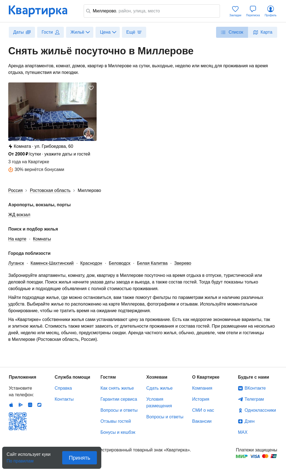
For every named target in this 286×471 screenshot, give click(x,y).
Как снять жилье (117, 388)
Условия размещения (159, 402)
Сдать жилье (159, 388)
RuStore (39, 405)
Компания (202, 388)
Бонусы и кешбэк (117, 432)
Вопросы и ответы (119, 410)
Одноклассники (260, 410)
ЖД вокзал (19, 214)
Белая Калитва (152, 263)
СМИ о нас (203, 410)
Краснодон (91, 263)
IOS (11, 405)
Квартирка (42, 11)
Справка (63, 388)
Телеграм (254, 399)
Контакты (64, 399)
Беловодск (119, 263)
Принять (79, 458)
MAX (243, 432)
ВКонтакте (255, 388)
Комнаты (42, 239)
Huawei (30, 405)
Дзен (250, 421)
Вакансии (202, 421)
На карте (17, 239)
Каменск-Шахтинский (52, 263)
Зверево (182, 263)
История (200, 399)
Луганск (16, 263)
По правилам (20, 459)
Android (20, 405)
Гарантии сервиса (118, 399)
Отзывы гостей (115, 421)
